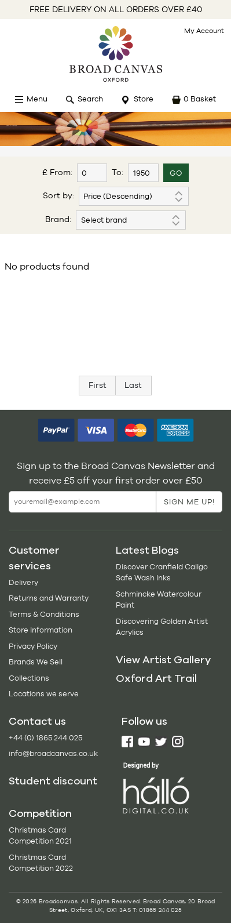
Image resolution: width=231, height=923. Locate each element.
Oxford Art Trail (156, 678)
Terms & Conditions (44, 614)
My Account (204, 31)
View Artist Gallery (163, 660)
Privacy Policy (33, 646)
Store (143, 99)
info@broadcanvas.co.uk (53, 753)
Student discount (53, 781)
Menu (37, 99)
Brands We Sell (36, 661)
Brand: (58, 219)
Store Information (40, 630)
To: (117, 172)
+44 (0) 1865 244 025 (45, 737)
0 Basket (200, 99)
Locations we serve (44, 693)
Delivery (23, 582)
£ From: (57, 172)
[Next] (133, 385)
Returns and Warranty (49, 598)
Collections (29, 678)
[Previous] (97, 385)
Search (90, 99)
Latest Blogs (147, 550)
